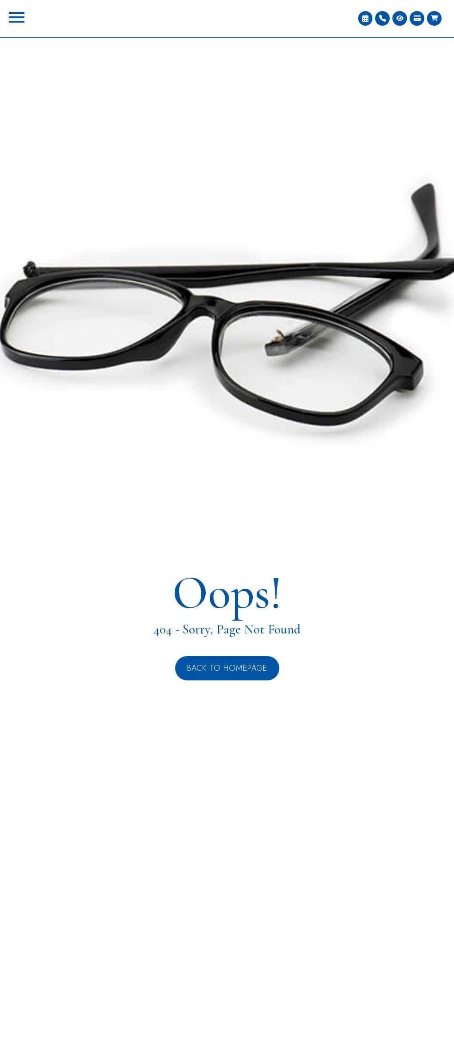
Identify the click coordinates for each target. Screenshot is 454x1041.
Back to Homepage (227, 668)
